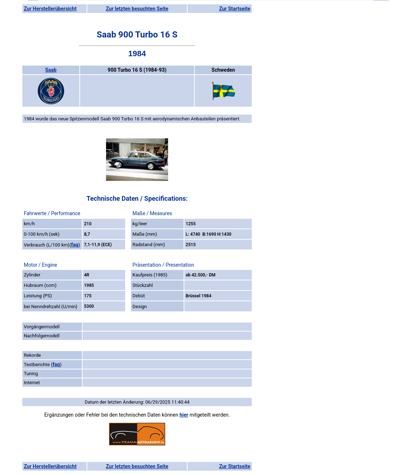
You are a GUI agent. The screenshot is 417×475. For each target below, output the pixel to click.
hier (184, 415)
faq (74, 245)
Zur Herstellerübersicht (50, 9)
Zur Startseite (234, 9)
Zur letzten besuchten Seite (137, 9)
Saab (50, 70)
